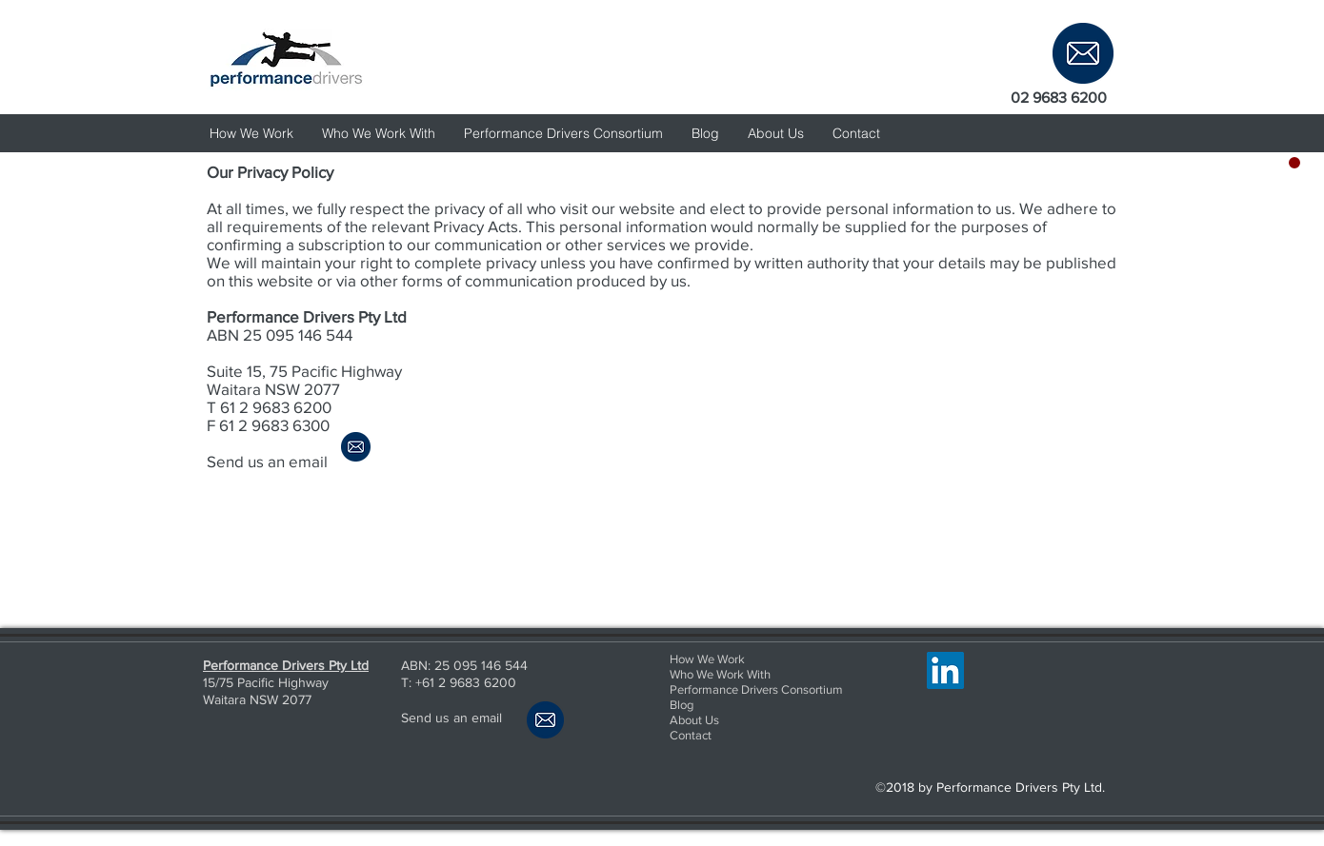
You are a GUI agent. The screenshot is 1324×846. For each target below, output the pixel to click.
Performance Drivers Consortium (756, 689)
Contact (691, 735)
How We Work (707, 659)
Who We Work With (720, 674)
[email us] (1083, 53)
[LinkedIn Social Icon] (945, 670)
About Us (694, 720)
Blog (681, 705)
